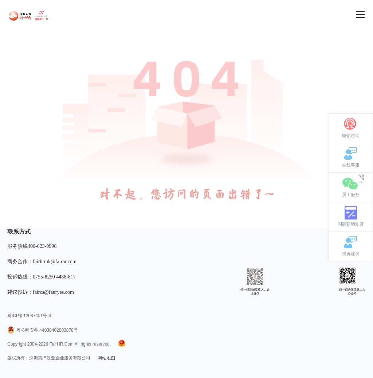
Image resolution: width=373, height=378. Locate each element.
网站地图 (106, 358)
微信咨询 (351, 135)
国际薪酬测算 (351, 224)
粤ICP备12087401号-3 (29, 315)
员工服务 (351, 194)
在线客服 (351, 165)
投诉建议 (351, 253)
